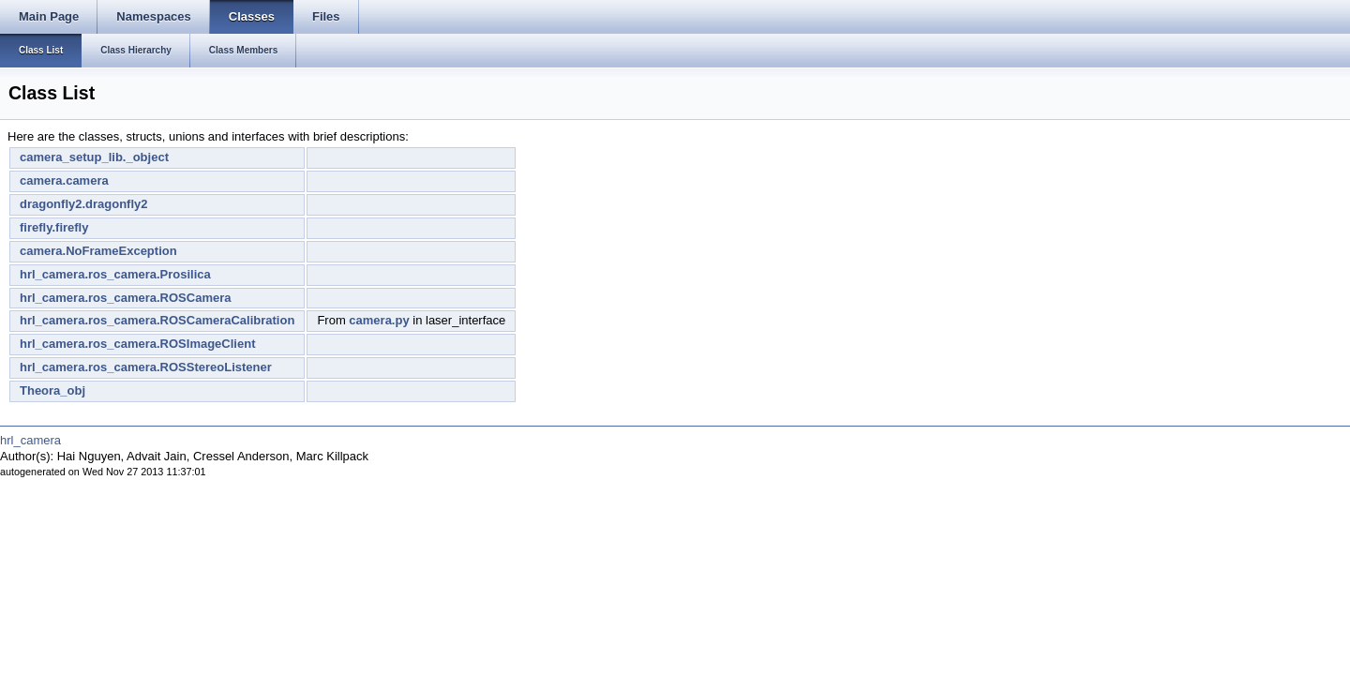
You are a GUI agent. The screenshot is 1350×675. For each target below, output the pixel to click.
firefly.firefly (54, 227)
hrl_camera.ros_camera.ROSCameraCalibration (157, 320)
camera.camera (64, 180)
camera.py (379, 320)
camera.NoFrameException (98, 251)
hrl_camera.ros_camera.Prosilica (115, 274)
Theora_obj (52, 390)
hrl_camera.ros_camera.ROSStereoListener (146, 367)
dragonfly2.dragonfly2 (84, 204)
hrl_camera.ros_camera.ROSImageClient (137, 344)
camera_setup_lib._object (94, 157)
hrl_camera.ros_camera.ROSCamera (125, 298)
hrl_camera (30, 440)
